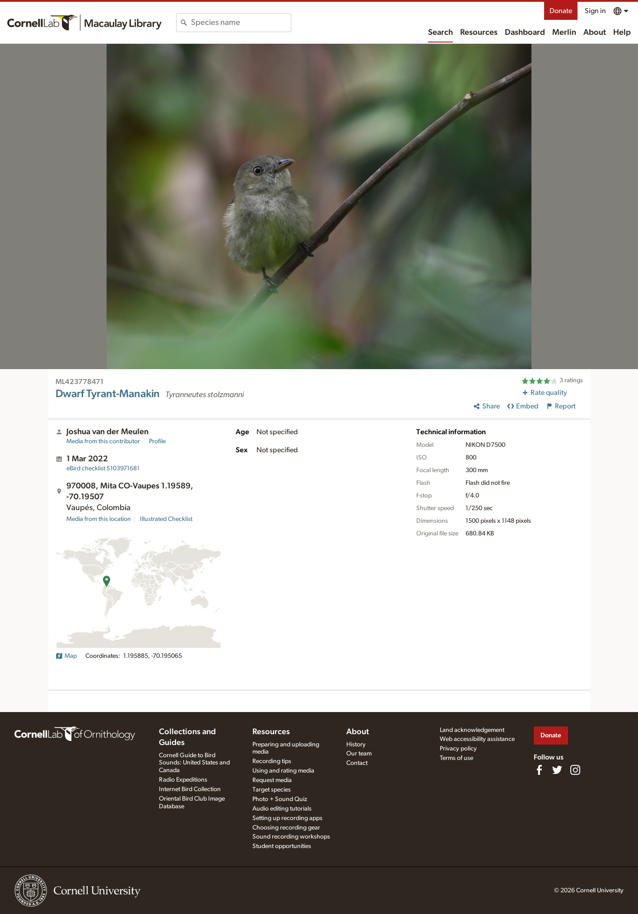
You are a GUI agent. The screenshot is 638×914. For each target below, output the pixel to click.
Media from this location (98, 519)
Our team (359, 753)
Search (440, 32)
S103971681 (103, 468)
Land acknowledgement (472, 730)
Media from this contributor (103, 441)
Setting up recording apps (287, 818)
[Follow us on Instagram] (575, 769)
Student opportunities (281, 846)
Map (66, 656)
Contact (357, 763)
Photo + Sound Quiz (279, 799)
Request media (272, 780)
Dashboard (525, 32)
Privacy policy (458, 748)
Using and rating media (283, 771)
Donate (561, 10)
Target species (271, 790)
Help (622, 32)
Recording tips (271, 761)
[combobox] (241, 23)
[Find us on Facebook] (539, 769)
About (594, 32)
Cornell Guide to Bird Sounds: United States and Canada (194, 763)
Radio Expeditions (183, 780)
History (356, 744)
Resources (479, 32)
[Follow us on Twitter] (557, 769)
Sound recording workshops (291, 837)
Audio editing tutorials (282, 809)
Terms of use (456, 758)
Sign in (595, 10)
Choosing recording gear (286, 828)
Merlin (564, 32)
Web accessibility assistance (477, 739)
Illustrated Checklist (166, 519)
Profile (157, 441)
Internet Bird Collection (190, 789)
